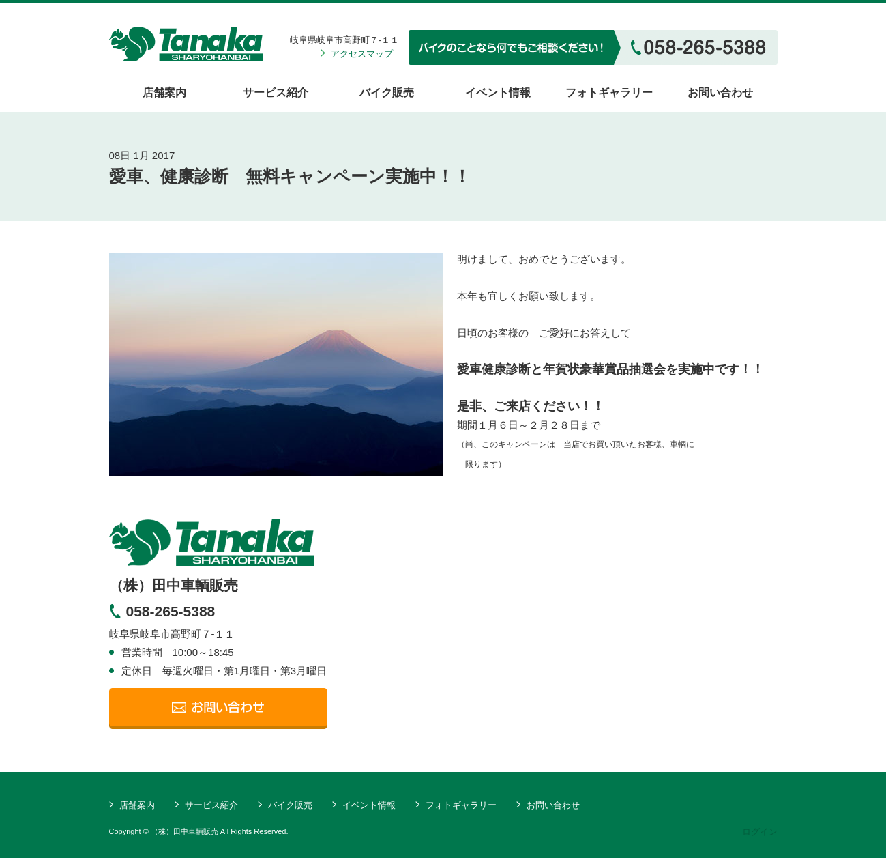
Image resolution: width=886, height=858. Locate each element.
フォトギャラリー (609, 92)
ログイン (760, 832)
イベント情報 (498, 92)
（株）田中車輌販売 (186, 44)
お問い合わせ (720, 92)
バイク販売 (386, 92)
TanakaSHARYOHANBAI (211, 542)
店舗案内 (164, 92)
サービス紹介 (275, 92)
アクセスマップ (362, 53)
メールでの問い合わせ (218, 708)
